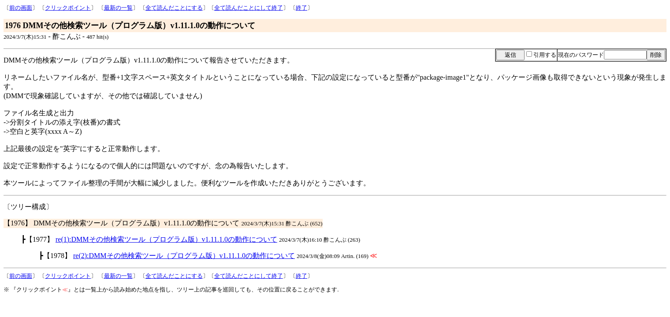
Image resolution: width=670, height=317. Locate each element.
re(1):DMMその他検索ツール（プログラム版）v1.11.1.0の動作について (166, 239)
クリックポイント (68, 7)
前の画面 (20, 7)
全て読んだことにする (174, 7)
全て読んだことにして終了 (248, 7)
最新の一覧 (118, 7)
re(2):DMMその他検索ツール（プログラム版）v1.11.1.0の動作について (184, 255)
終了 (301, 7)
